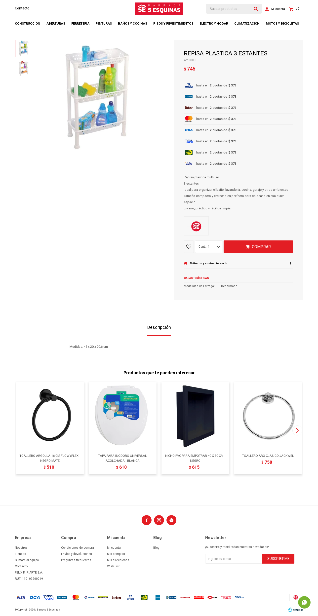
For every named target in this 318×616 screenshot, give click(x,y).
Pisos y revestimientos (173, 23)
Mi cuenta (114, 547)
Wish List (113, 566)
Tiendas (20, 554)
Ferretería (80, 23)
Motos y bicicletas (282, 23)
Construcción (27, 23)
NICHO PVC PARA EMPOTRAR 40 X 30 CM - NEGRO (195, 458)
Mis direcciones (118, 560)
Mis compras (116, 554)
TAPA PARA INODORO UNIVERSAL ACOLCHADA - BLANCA (122, 458)
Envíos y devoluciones (76, 554)
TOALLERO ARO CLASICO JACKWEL (268, 456)
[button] (297, 430)
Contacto (22, 8)
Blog (156, 547)
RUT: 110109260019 (29, 578)
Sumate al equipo (27, 560)
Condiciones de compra (77, 547)
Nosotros (21, 547)
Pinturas (104, 23)
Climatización (247, 23)
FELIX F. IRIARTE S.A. (29, 572)
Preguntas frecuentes (76, 560)
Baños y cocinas (132, 23)
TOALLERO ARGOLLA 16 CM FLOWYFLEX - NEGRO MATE (50, 458)
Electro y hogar (213, 23)
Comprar (261, 246)
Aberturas (55, 23)
